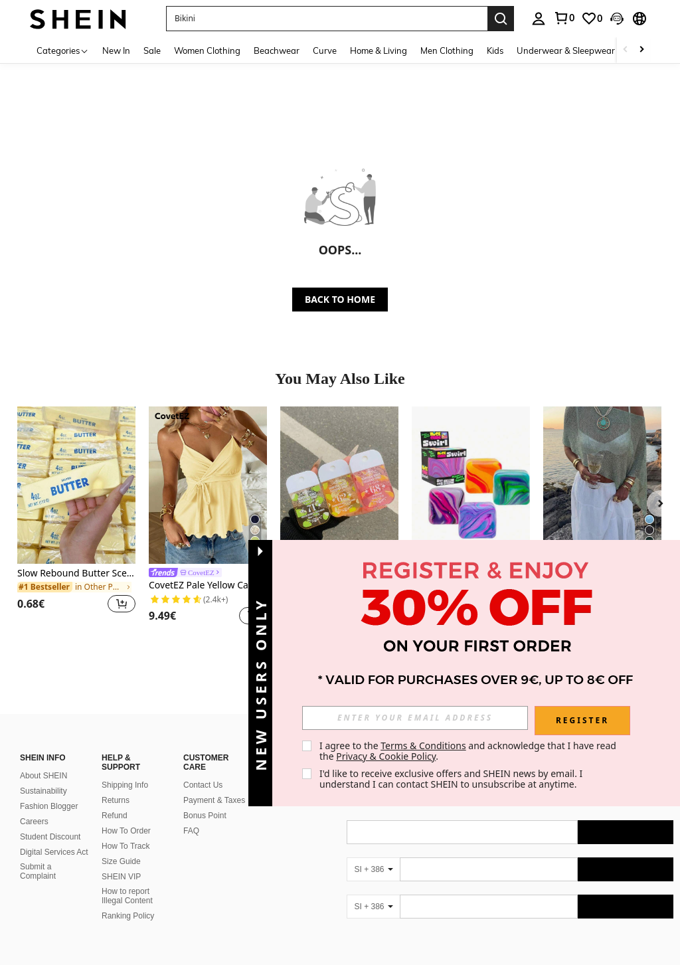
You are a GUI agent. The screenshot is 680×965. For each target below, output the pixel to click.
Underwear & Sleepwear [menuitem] (566, 50)
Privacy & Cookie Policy (386, 756)
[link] (563, 18)
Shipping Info (125, 785)
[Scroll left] (625, 50)
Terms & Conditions (423, 745)
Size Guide (121, 861)
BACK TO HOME (340, 299)
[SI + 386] (373, 869)
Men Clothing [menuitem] (446, 50)
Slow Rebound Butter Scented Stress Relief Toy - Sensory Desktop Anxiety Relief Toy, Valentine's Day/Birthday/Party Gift (76, 573)
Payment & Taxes (214, 800)
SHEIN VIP (121, 876)
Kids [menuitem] (495, 50)
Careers (34, 821)
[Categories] (63, 50)
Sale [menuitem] (152, 50)
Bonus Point (204, 815)
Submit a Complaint (38, 871)
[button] (326, 18)
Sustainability (43, 791)
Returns (115, 800)
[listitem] (76, 517)
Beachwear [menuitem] (276, 50)
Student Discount (50, 836)
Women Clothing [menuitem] (207, 50)
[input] (415, 718)
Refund (115, 815)
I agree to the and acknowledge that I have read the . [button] (469, 750)
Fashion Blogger (49, 806)
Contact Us (202, 785)
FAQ (191, 830)
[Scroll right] (641, 50)
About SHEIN (43, 775)
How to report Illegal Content (127, 896)
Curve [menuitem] (325, 50)
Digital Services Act (54, 852)
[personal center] (539, 19)
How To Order (126, 830)
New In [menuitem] (116, 50)
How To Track (125, 846)
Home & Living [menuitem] (378, 50)
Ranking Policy (128, 916)
